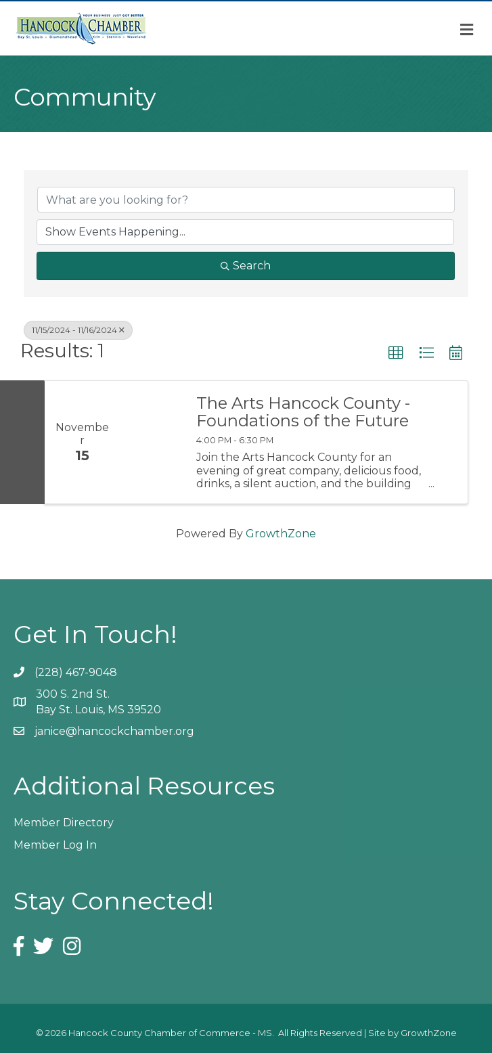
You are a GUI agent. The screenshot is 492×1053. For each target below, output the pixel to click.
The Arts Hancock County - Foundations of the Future (303, 412)
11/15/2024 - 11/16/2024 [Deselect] (78, 330)
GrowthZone (281, 533)
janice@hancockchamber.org (114, 731)
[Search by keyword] (246, 199)
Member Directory (64, 822)
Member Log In (55, 844)
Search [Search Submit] (246, 265)
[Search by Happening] (245, 232)
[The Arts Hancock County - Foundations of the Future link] (151, 442)
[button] (395, 353)
